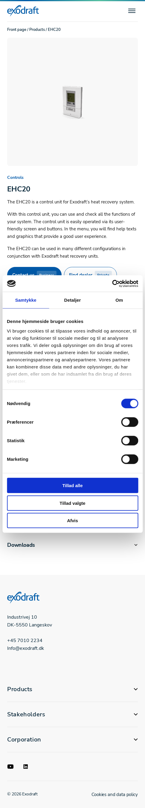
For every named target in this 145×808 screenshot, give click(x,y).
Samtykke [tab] (25, 300)
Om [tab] (119, 300)
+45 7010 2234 (24, 640)
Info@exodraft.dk (25, 648)
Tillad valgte (72, 502)
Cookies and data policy (114, 795)
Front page (16, 29)
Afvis (72, 520)
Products (37, 29)
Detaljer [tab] (72, 300)
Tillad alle (72, 485)
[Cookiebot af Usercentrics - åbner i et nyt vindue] (112, 283)
